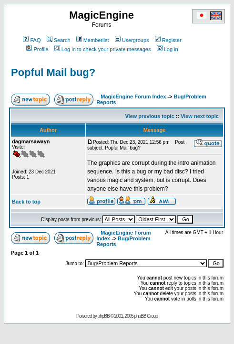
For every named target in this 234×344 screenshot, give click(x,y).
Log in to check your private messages (102, 49)
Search (59, 40)
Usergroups (132, 40)
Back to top (26, 201)
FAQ (32, 40)
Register (168, 40)
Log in (167, 49)
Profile (37, 49)
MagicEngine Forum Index (133, 96)
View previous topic (149, 116)
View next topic (200, 116)
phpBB (104, 316)
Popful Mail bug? (53, 72)
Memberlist (92, 40)
